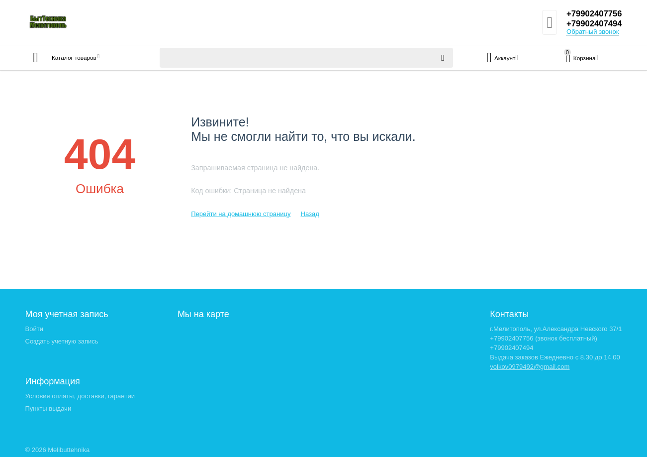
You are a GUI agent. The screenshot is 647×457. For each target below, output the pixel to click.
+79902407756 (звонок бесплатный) (543, 338)
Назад (309, 214)
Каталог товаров (84, 58)
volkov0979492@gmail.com (529, 366)
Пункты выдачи (48, 408)
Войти (34, 329)
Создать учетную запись (61, 341)
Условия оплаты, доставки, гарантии (80, 396)
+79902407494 (592, 24)
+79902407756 (592, 14)
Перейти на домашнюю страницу (240, 214)
